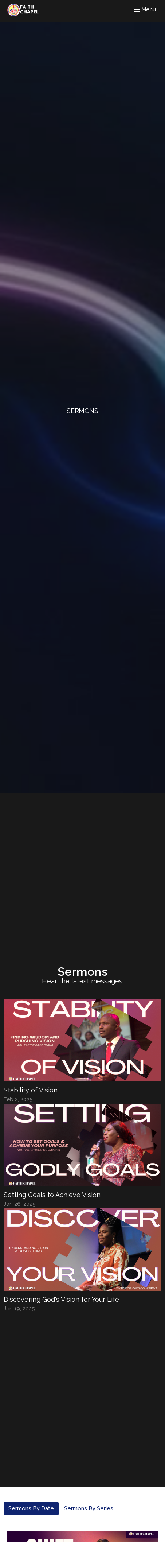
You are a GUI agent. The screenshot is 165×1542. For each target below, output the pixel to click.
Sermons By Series (88, 1508)
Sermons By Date (31, 1508)
